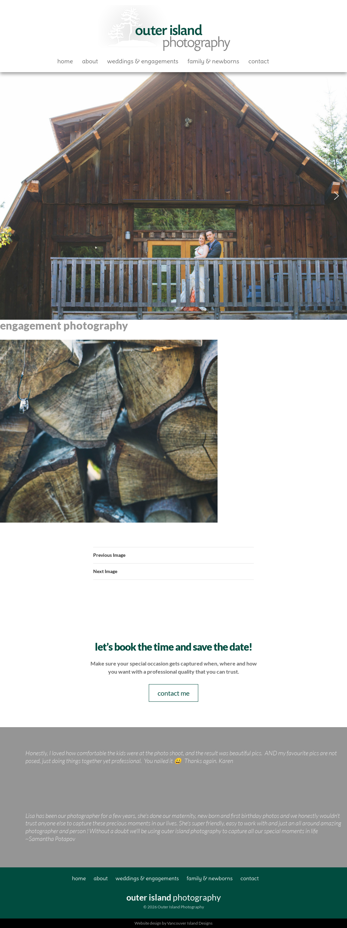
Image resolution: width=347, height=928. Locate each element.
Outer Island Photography (165, 29)
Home (65, 61)
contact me (173, 693)
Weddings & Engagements (142, 61)
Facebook (283, 61)
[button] (10, 195)
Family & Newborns (213, 61)
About (90, 61)
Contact (258, 61)
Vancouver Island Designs (189, 923)
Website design (148, 923)
